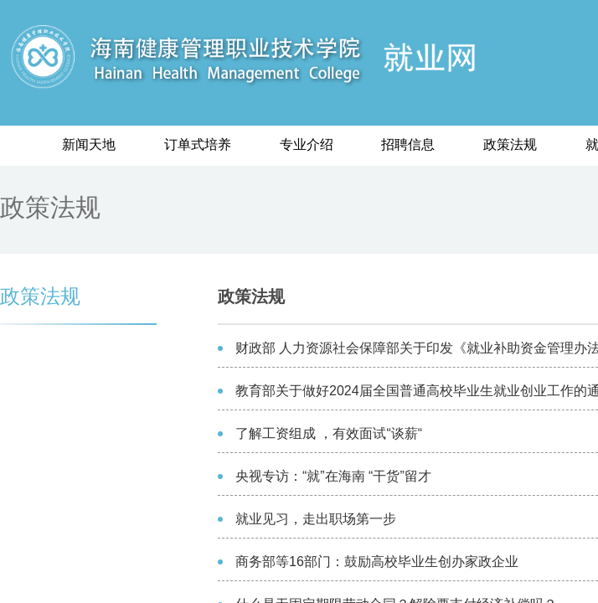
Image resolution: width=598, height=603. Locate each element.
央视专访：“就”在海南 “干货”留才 (333, 476)
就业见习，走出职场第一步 (315, 519)
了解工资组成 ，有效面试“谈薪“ (328, 433)
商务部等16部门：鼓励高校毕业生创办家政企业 (376, 561)
